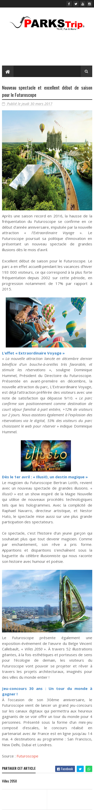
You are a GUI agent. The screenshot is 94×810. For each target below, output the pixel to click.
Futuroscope (27, 755)
